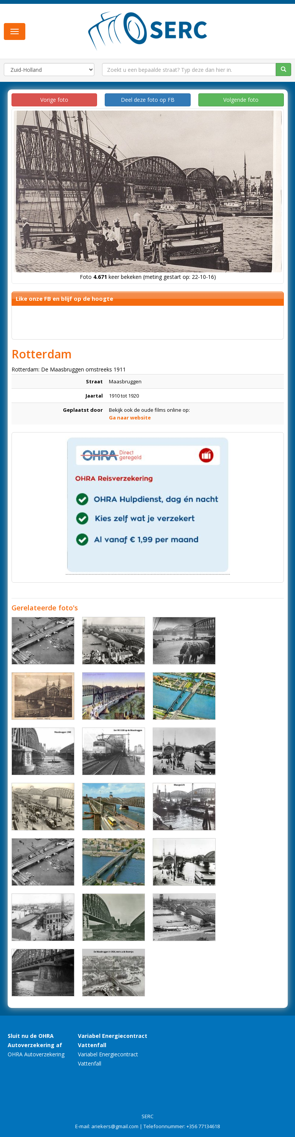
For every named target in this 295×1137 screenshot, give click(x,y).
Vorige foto (54, 99)
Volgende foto (241, 99)
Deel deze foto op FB (148, 99)
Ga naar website (130, 417)
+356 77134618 (203, 1126)
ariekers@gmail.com (114, 1126)
